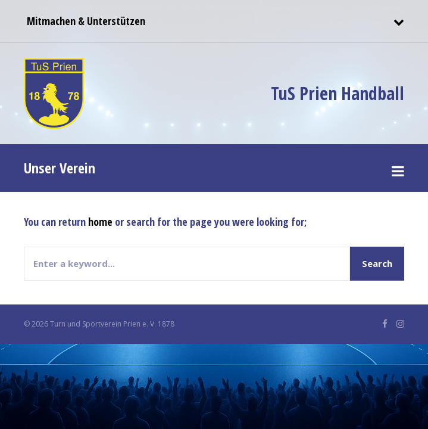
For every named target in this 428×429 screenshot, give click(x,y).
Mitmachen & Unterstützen (84, 21)
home (100, 221)
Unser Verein (59, 168)
